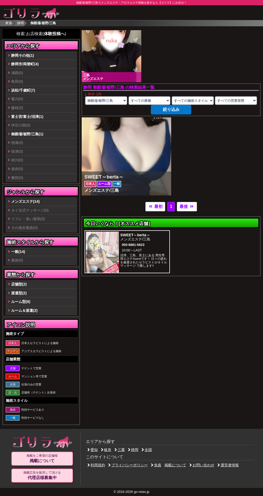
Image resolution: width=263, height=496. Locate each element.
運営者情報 (228, 465)
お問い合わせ (201, 465)
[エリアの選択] (106, 100)
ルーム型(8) (20, 302)
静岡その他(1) (22, 55)
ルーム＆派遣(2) (24, 310)
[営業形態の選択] (236, 100)
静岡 (20, 23)
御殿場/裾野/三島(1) (27, 134)
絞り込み (171, 109)
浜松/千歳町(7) (23, 90)
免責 (156, 465)
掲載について (175, 465)
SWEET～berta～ (135, 235)
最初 (155, 206)
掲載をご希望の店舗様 (42, 458)
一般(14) (18, 252)
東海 (8, 23)
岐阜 (106, 450)
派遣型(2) (19, 293)
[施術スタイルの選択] (193, 100)
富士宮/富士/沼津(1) (27, 117)
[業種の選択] (150, 100)
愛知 (92, 450)
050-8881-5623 (133, 245)
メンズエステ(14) (25, 201)
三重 (119, 450)
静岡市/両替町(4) (25, 64)
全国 (147, 450)
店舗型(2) (19, 284)
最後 (186, 206)
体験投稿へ (54, 33)
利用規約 (96, 465)
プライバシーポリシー (128, 465)
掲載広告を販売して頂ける (42, 475)
